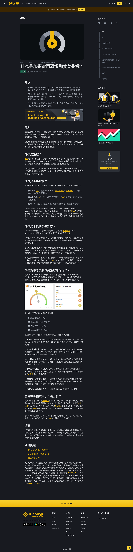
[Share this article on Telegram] (111, 23)
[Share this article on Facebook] (105, 23)
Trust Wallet (70, 535)
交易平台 (69, 517)
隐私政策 (83, 521)
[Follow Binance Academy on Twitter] (102, 513)
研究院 (68, 531)
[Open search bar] (108, 3)
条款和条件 (84, 517)
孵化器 (68, 525)
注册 (119, 3)
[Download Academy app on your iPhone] (28, 525)
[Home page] (13, 3)
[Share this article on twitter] (99, 23)
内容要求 (83, 528)
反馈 (82, 531)
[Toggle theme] (129, 3)
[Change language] (125, 3)
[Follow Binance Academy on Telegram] (105, 513)
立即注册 (109, 168)
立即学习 (81, 9)
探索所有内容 (66, 503)
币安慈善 (69, 521)
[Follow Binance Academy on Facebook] (98, 513)
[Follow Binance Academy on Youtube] (108, 513)
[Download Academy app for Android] (40, 525)
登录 (113, 3)
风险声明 (83, 525)
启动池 (68, 528)
